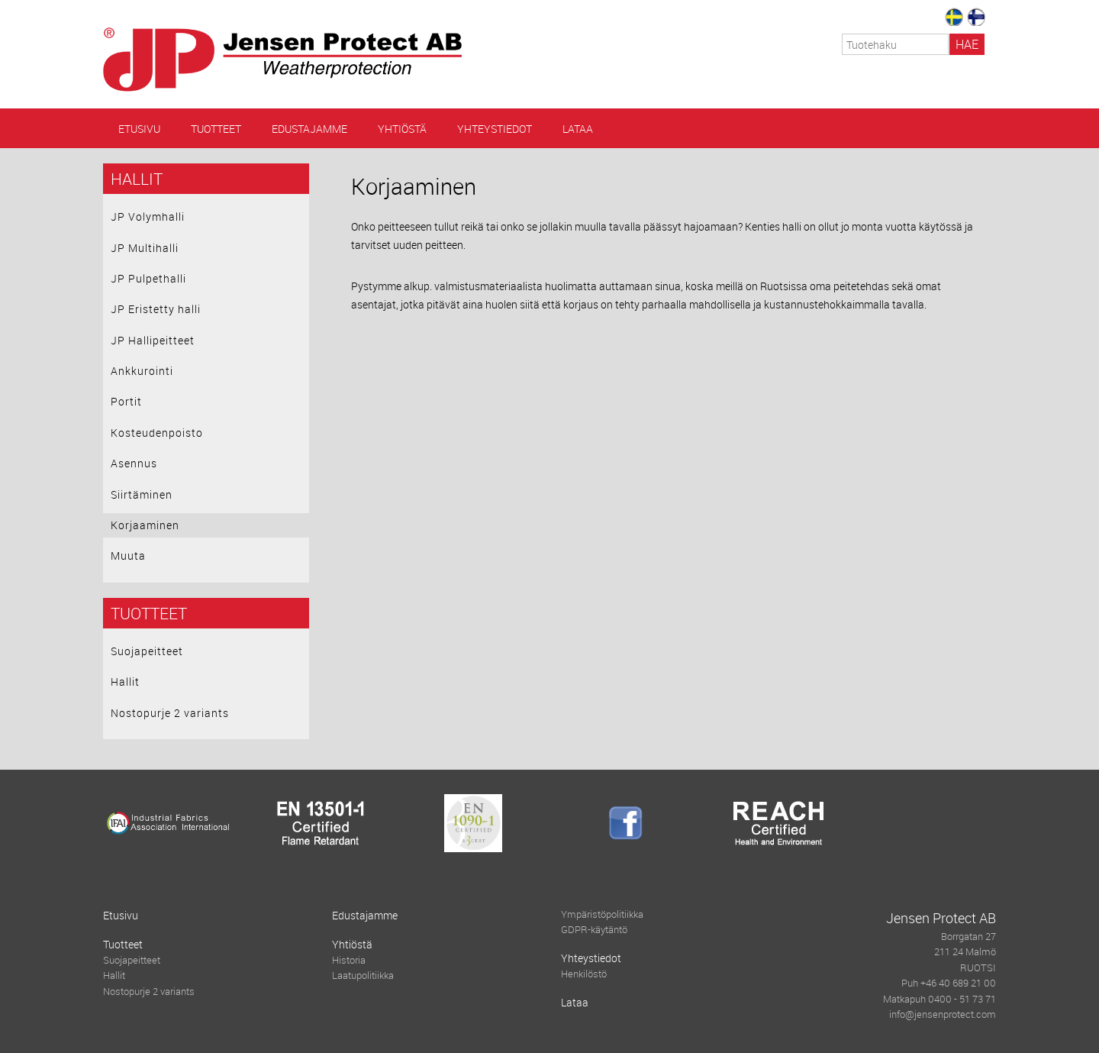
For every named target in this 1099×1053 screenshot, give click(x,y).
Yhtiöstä (402, 128)
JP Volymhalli (148, 216)
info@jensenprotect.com (942, 1014)
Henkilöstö (584, 973)
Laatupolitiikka (363, 975)
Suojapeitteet (147, 651)
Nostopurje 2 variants (170, 713)
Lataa (577, 128)
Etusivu (139, 128)
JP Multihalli (145, 248)
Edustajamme (309, 128)
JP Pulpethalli (148, 278)
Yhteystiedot (494, 128)
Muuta (128, 555)
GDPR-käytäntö (594, 929)
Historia (349, 960)
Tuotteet (216, 128)
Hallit (137, 178)
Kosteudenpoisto (157, 432)
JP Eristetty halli (156, 309)
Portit (126, 401)
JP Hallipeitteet (153, 340)
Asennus (134, 463)
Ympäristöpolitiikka (602, 914)
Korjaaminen (145, 525)
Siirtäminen (141, 494)
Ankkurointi (142, 370)
